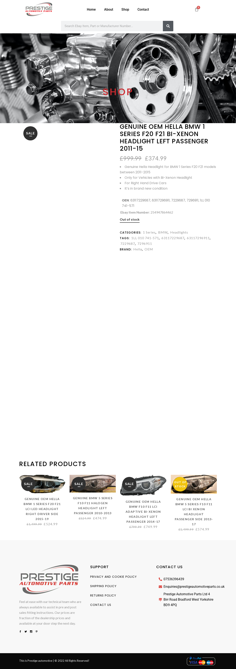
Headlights (179, 232)
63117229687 (172, 238)
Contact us (100, 605)
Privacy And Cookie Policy (113, 577)
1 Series (149, 232)
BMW (163, 232)
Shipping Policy (103, 586)
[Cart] (197, 9)
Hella (137, 249)
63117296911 (198, 238)
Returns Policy (103, 595)
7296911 (144, 243)
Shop (125, 9)
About (108, 9)
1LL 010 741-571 (145, 238)
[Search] (168, 26)
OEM (149, 249)
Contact (143, 9)
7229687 (127, 243)
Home (91, 9)
